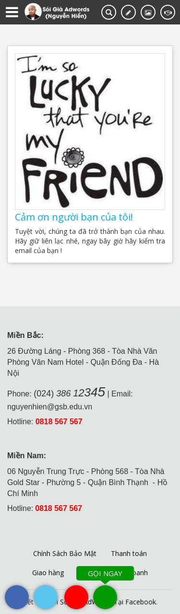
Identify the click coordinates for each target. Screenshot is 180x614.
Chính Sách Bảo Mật (64, 553)
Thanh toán (129, 553)
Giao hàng (48, 572)
